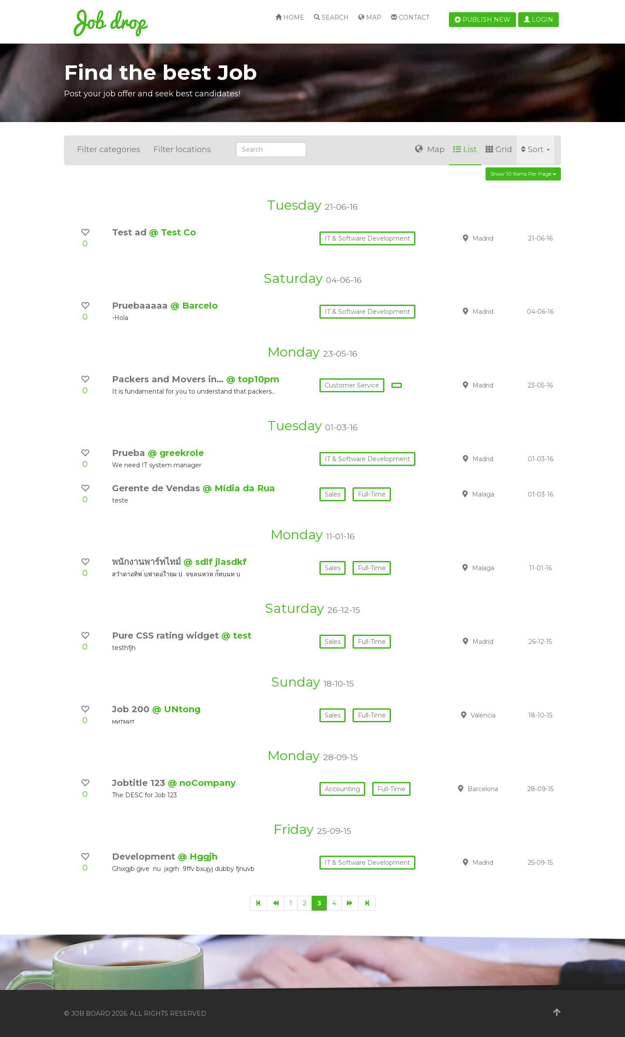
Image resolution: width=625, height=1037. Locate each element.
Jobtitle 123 (140, 783)
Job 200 (132, 709)
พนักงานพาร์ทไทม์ (147, 562)
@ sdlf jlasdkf (215, 562)
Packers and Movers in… (169, 379)
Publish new (482, 20)
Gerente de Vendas (157, 488)
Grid (499, 149)
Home (289, 17)
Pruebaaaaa (141, 305)
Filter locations (182, 149)
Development (145, 856)
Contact (410, 17)
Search (331, 17)
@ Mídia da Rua (239, 488)
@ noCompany (202, 783)
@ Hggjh (197, 856)
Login (538, 20)
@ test (236, 635)
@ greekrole (176, 453)
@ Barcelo (194, 305)
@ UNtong (176, 709)
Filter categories (108, 149)
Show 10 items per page (523, 173)
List (465, 149)
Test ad (130, 232)
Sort (535, 149)
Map (369, 17)
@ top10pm (252, 379)
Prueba (130, 453)
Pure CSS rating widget (166, 635)
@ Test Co (172, 232)
